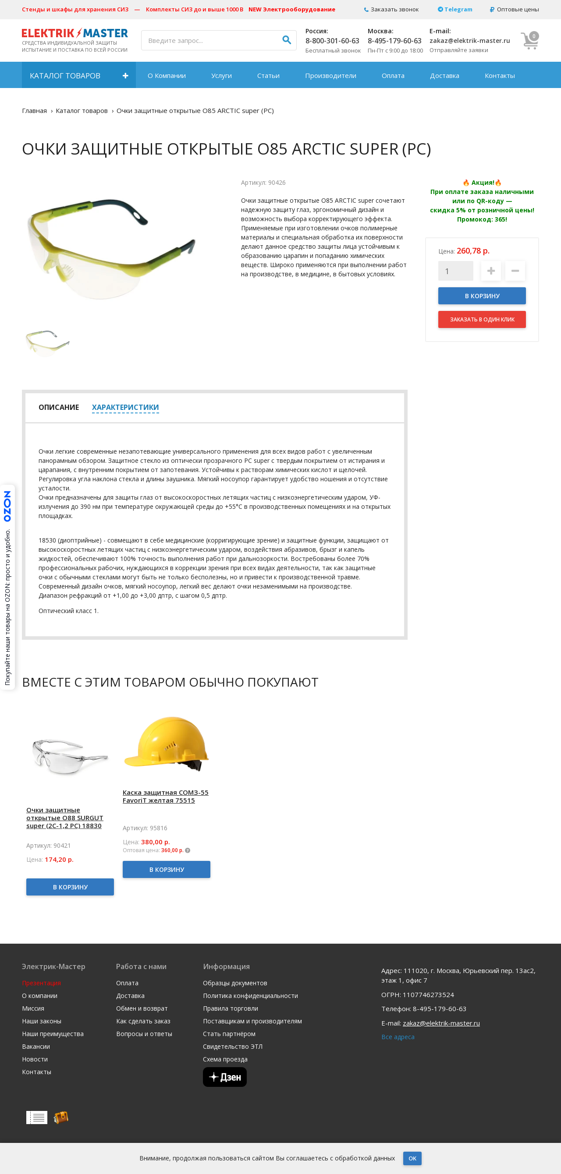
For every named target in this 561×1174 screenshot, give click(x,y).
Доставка (444, 75)
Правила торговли (230, 1008)
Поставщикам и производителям (252, 1021)
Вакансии (36, 1047)
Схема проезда (225, 1059)
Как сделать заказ (143, 1021)
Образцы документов (235, 983)
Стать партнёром (229, 1034)
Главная (34, 110)
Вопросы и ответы (144, 1034)
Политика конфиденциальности (250, 996)
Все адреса (398, 1037)
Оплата (393, 75)
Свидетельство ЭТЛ (233, 1047)
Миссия (33, 1008)
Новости (35, 1059)
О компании (39, 996)
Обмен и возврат (142, 1008)
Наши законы (41, 1021)
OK (412, 1158)
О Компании (167, 75)
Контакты (500, 75)
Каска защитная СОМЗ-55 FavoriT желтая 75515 (166, 796)
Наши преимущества (53, 1034)
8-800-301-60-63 (332, 41)
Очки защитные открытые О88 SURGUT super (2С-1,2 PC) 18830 (64, 817)
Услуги (221, 75)
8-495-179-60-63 (395, 41)
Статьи (268, 75)
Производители (330, 75)
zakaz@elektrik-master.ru (470, 40)
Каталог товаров (65, 76)
